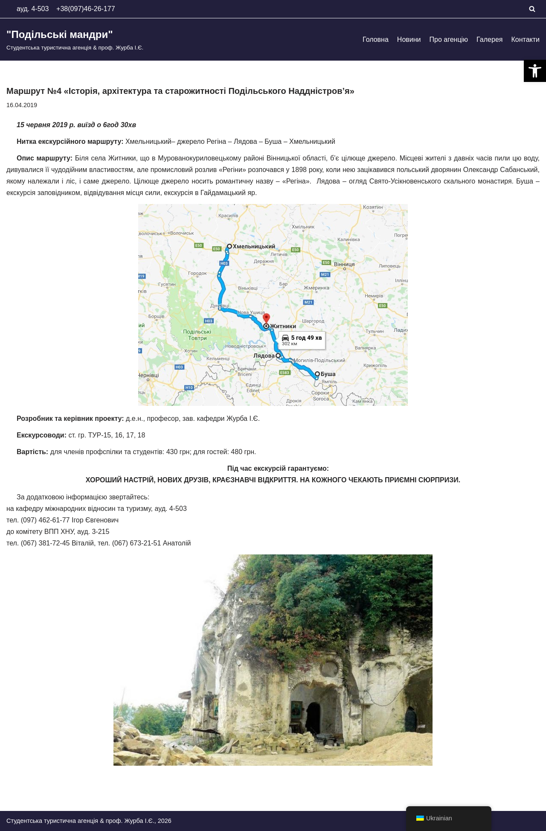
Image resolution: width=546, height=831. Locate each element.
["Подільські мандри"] (74, 39)
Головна (376, 39)
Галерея (489, 39)
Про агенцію (449, 39)
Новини (409, 39)
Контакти (525, 39)
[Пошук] (532, 9)
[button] (535, 71)
